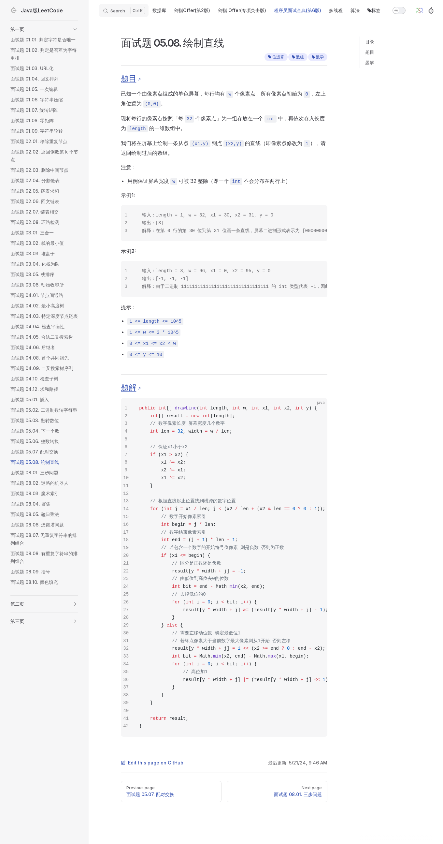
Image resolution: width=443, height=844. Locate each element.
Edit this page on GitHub (152, 762)
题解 (369, 62)
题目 (369, 52)
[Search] (124, 10)
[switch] (399, 10)
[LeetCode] (431, 10)
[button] (44, 29)
